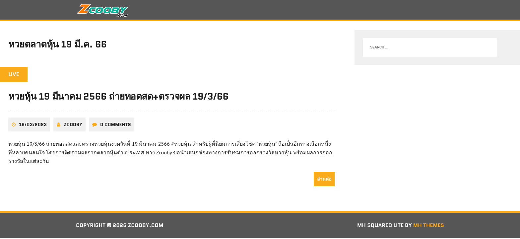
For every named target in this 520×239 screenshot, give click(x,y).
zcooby (73, 124)
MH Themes (428, 225)
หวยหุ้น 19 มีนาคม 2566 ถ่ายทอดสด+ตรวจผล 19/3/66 (118, 96)
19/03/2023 (33, 124)
